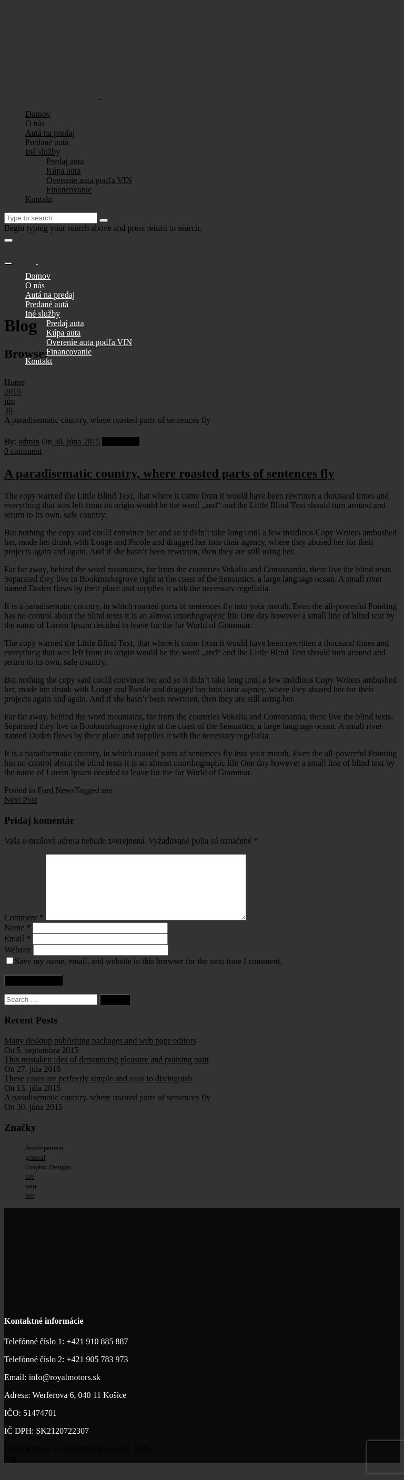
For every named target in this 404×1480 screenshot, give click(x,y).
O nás (35, 123)
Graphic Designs (48, 1179)
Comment (24, 930)
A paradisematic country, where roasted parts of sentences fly (169, 473)
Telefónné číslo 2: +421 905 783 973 (66, 1371)
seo (107, 790)
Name (17, 940)
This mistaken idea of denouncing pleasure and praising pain (106, 1072)
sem (30, 1198)
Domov (37, 113)
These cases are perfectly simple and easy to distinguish (98, 1091)
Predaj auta (65, 161)
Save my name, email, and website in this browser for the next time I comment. (148, 973)
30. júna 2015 (76, 441)
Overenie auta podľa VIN (89, 180)
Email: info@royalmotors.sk (52, 1389)
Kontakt (39, 199)
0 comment (23, 451)
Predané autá (46, 142)
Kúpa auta (63, 170)
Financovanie (69, 189)
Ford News (120, 441)
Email (17, 951)
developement (44, 1160)
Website (17, 962)
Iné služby (42, 151)
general (35, 1170)
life (29, 1189)
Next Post (20, 799)
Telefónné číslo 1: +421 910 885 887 (66, 1354)
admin (28, 441)
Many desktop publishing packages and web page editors (100, 1053)
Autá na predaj (50, 132)
